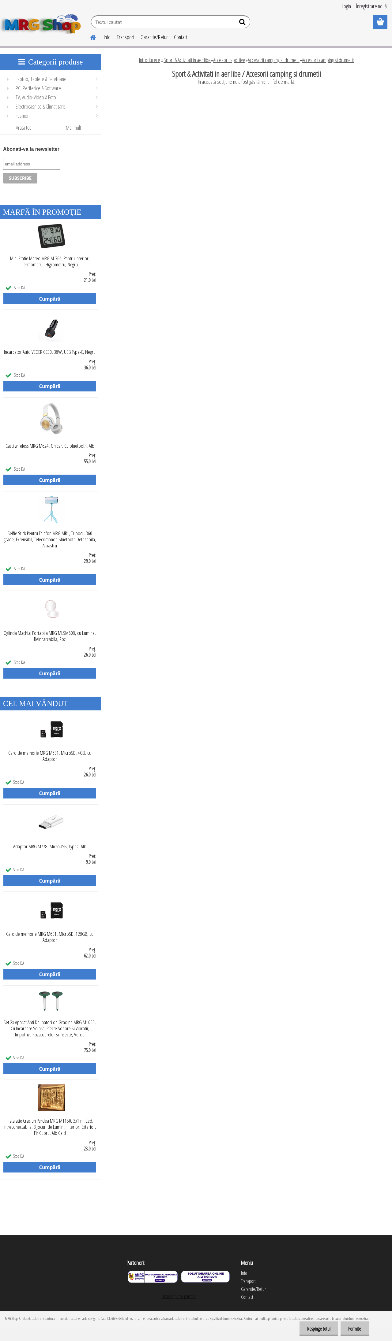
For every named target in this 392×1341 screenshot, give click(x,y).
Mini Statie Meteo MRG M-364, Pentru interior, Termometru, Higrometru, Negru (50, 261)
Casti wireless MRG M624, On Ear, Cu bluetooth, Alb (50, 446)
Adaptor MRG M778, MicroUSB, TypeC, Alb (49, 846)
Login (346, 6)
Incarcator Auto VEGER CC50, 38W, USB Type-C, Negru (50, 352)
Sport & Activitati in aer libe (187, 60)
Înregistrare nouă (371, 6)
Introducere (149, 60)
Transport (125, 37)
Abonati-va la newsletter (31, 149)
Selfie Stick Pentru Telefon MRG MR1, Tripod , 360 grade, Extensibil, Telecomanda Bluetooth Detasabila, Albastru (50, 539)
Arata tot (23, 127)
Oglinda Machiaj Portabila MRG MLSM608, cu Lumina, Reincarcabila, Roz (50, 636)
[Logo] (42, 22)
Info (107, 37)
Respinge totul (318, 1328)
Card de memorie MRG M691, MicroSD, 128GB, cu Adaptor (49, 937)
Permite (354, 1328)
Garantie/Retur (154, 37)
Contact (180, 37)
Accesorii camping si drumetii (274, 60)
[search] (243, 23)
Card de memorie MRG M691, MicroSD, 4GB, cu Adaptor (49, 756)
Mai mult (73, 127)
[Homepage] (89, 36)
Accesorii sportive (229, 60)
